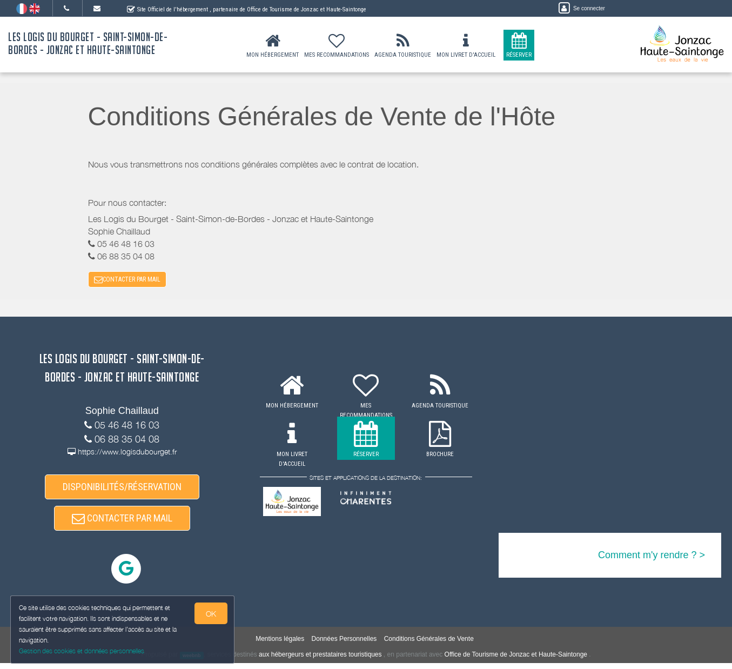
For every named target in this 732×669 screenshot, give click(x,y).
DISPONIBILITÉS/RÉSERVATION (122, 490)
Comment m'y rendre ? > (651, 557)
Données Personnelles (344, 645)
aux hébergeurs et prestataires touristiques (320, 661)
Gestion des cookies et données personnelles (82, 651)
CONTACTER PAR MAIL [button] (127, 280)
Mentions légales (280, 645)
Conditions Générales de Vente (429, 645)
